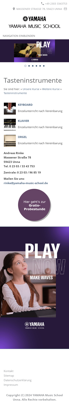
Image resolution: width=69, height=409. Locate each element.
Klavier (23, 121)
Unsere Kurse (31, 89)
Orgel (22, 137)
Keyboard (25, 105)
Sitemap (9, 375)
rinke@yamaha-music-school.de (26, 183)
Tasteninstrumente (15, 93)
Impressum (11, 384)
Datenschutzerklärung (17, 380)
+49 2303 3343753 (54, 3)
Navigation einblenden (19, 36)
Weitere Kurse (51, 89)
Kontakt (8, 371)
